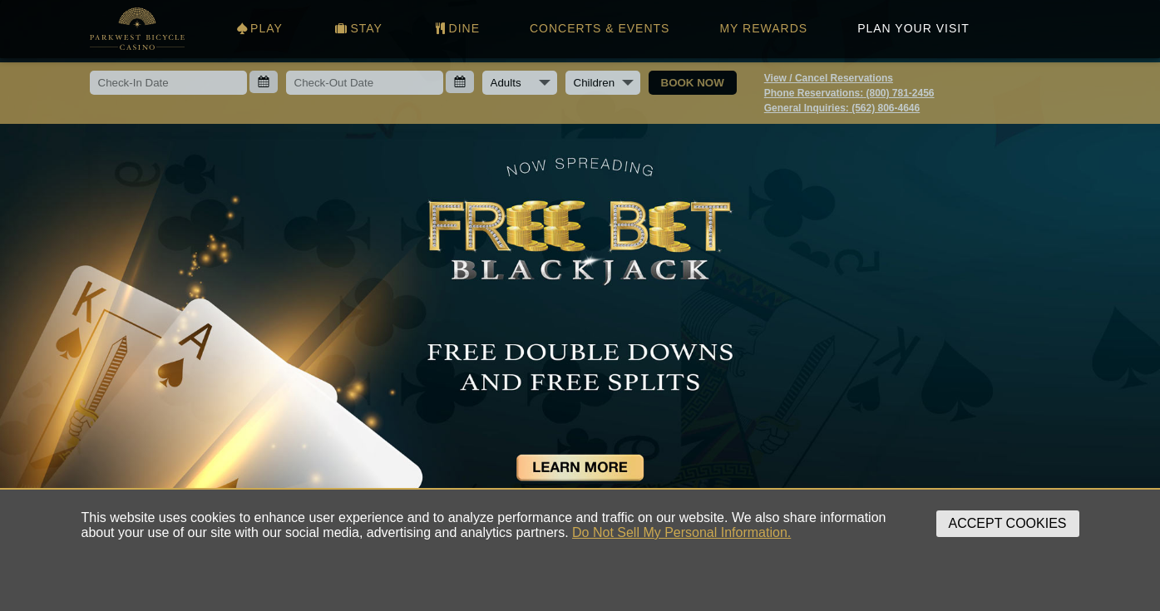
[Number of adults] (519, 83)
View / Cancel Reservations (828, 78)
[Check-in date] (168, 83)
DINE (456, 28)
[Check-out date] (364, 83)
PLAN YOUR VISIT (913, 28)
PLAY (258, 28)
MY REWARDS (763, 28)
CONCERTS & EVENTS (599, 28)
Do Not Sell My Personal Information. (681, 532)
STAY (358, 28)
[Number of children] (602, 83)
